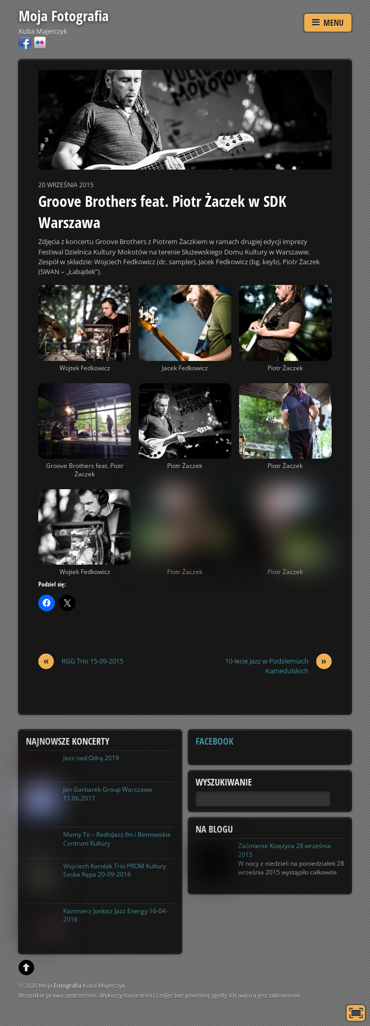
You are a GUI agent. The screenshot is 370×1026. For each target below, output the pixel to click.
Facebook (214, 741)
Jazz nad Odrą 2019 (91, 757)
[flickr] (40, 42)
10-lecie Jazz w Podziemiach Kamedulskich (278, 665)
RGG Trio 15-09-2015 (80, 661)
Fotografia (67, 985)
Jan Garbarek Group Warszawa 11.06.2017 (107, 794)
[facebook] (25, 42)
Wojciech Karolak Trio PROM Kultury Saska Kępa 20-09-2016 (114, 870)
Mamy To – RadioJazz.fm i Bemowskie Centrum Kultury (117, 839)
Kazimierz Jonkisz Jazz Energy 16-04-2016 (115, 915)
